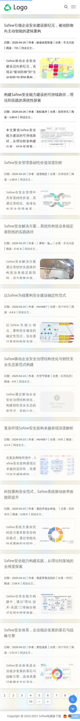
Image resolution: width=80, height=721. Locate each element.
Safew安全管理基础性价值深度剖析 (33, 160)
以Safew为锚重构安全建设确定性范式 (35, 293)
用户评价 (63, 305)
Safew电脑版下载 (50, 716)
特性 (60, 437)
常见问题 (68, 42)
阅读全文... (27, 48)
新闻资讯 (63, 111)
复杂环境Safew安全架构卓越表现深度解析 (38, 426)
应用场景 (63, 172)
